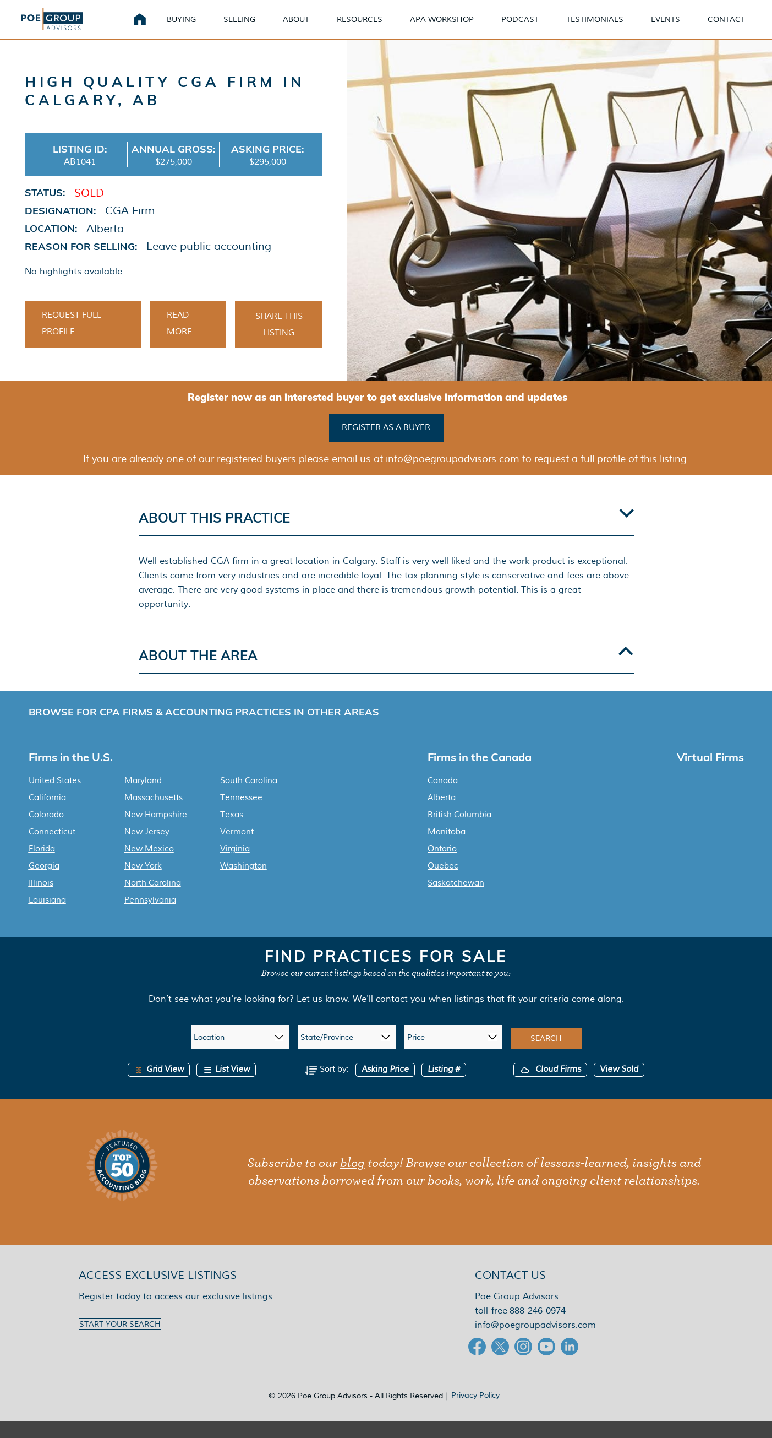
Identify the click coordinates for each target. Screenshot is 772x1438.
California (47, 815)
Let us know (322, 1016)
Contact (739, 27)
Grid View (159, 1086)
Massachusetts (153, 815)
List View (226, 1086)
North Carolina (152, 900)
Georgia (44, 883)
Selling (253, 27)
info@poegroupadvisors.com (535, 1342)
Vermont (237, 849)
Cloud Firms (550, 1086)
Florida (42, 866)
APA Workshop (455, 27)
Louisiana (47, 917)
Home (153, 27)
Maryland (143, 797)
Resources (373, 27)
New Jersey (146, 849)
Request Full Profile (71, 340)
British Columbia (459, 832)
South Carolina (248, 797)
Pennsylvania (150, 917)
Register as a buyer (386, 444)
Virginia (235, 866)
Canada (443, 797)
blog (352, 1180)
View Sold (619, 1086)
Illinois (41, 900)
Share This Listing (279, 341)
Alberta (442, 815)
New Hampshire (155, 832)
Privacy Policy (475, 1412)
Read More (179, 340)
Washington (243, 883)
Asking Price (385, 1086)
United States (55, 797)
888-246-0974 (538, 1327)
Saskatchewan (456, 900)
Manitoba (447, 849)
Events (678, 27)
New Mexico (149, 866)
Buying (194, 27)
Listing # (444, 1086)
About (309, 27)
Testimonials (608, 27)
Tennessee (241, 815)
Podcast (533, 27)
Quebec (443, 883)
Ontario (442, 866)
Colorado (46, 832)
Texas (231, 832)
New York (143, 883)
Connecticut (52, 849)
